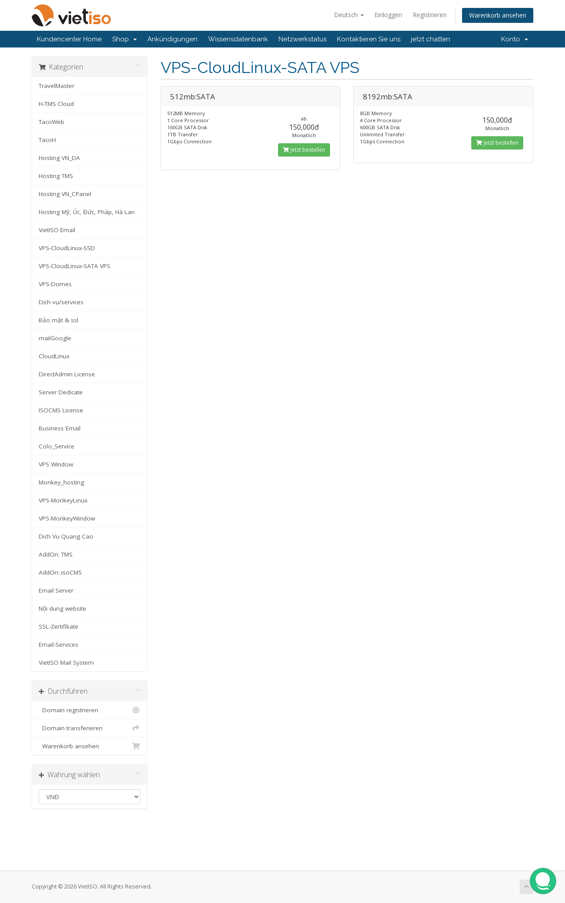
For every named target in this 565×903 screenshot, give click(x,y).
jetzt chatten (430, 39)
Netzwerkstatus (303, 39)
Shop (124, 39)
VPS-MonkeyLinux (63, 500)
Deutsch (349, 15)
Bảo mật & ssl (58, 320)
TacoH (47, 140)
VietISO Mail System (66, 662)
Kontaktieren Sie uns (368, 39)
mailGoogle (55, 338)
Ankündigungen (172, 39)
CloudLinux (54, 356)
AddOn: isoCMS (60, 572)
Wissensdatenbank (238, 39)
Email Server (56, 590)
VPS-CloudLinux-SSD (67, 248)
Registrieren (430, 15)
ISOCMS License (61, 410)
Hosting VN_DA (59, 158)
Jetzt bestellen (304, 149)
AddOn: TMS (56, 554)
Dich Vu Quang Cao (66, 536)
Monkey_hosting (61, 482)
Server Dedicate (61, 392)
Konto (514, 39)
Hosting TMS (56, 176)
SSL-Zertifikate (58, 626)
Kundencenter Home (69, 39)
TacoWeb (51, 122)
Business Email (60, 428)
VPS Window (56, 464)
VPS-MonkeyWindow (67, 518)
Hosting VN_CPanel (65, 194)
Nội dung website (62, 608)
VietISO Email (57, 230)
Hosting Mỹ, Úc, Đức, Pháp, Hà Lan (87, 212)
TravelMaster (56, 86)
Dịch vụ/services (61, 302)
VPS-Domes (55, 284)
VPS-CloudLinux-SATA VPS (74, 266)
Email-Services (58, 644)
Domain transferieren (89, 728)
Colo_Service (56, 446)
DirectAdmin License (67, 374)
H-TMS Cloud (56, 104)
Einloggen (388, 15)
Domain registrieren (89, 710)
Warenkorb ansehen (497, 15)
